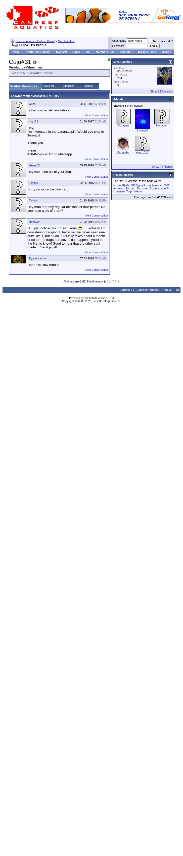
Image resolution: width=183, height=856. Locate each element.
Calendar (125, 51)
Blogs (76, 51)
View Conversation (96, 115)
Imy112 (33, 121)
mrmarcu (118, 188)
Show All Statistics (161, 91)
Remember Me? (161, 41)
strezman (119, 191)
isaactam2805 (161, 185)
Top (176, 289)
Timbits (33, 182)
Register (61, 51)
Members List (66, 41)
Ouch (32, 103)
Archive (167, 289)
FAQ (87, 51)
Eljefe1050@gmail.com (136, 185)
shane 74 (34, 165)
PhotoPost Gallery (38, 51)
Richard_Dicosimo (137, 188)
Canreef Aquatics (147, 289)
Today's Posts (147, 51)
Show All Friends (162, 166)
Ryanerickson (37, 258)
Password (118, 45)
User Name (119, 40)
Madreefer (123, 152)
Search (166, 51)
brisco (117, 185)
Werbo (138, 191)
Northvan (34, 221)
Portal (16, 51)
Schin (153, 188)
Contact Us (126, 289)
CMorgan (123, 125)
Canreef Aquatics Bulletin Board (35, 41)
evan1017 (142, 152)
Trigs (129, 191)
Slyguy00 (142, 130)
